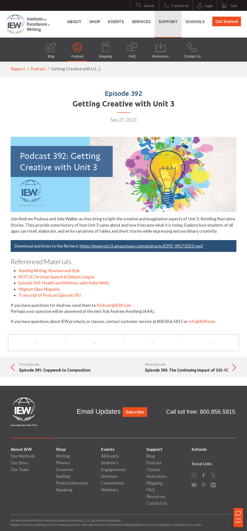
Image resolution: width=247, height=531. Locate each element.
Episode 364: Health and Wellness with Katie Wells (63, 282)
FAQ (132, 50)
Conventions (112, 482)
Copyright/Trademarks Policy (129, 525)
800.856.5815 (217, 411)
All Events (110, 456)
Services (141, 21)
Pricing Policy (70, 525)
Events (116, 21)
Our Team (20, 469)
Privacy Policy (21, 525)
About (74, 21)
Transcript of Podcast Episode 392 (49, 295)
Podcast (77, 50)
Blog (51, 50)
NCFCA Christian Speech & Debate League (56, 276)
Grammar (65, 469)
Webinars (109, 489)
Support (168, 21)
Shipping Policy (45, 525)
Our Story (20, 462)
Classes (153, 469)
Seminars (109, 476)
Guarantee (163, 525)
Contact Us (192, 50)
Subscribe (135, 412)
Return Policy (93, 525)
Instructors (156, 476)
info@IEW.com (202, 321)
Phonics (63, 462)
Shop (94, 21)
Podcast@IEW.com (113, 305)
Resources (160, 50)
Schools (195, 21)
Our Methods (23, 456)
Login (196, 525)
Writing (63, 456)
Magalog (105, 50)
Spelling (63, 476)
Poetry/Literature (72, 482)
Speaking (64, 489)
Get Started (226, 21)
